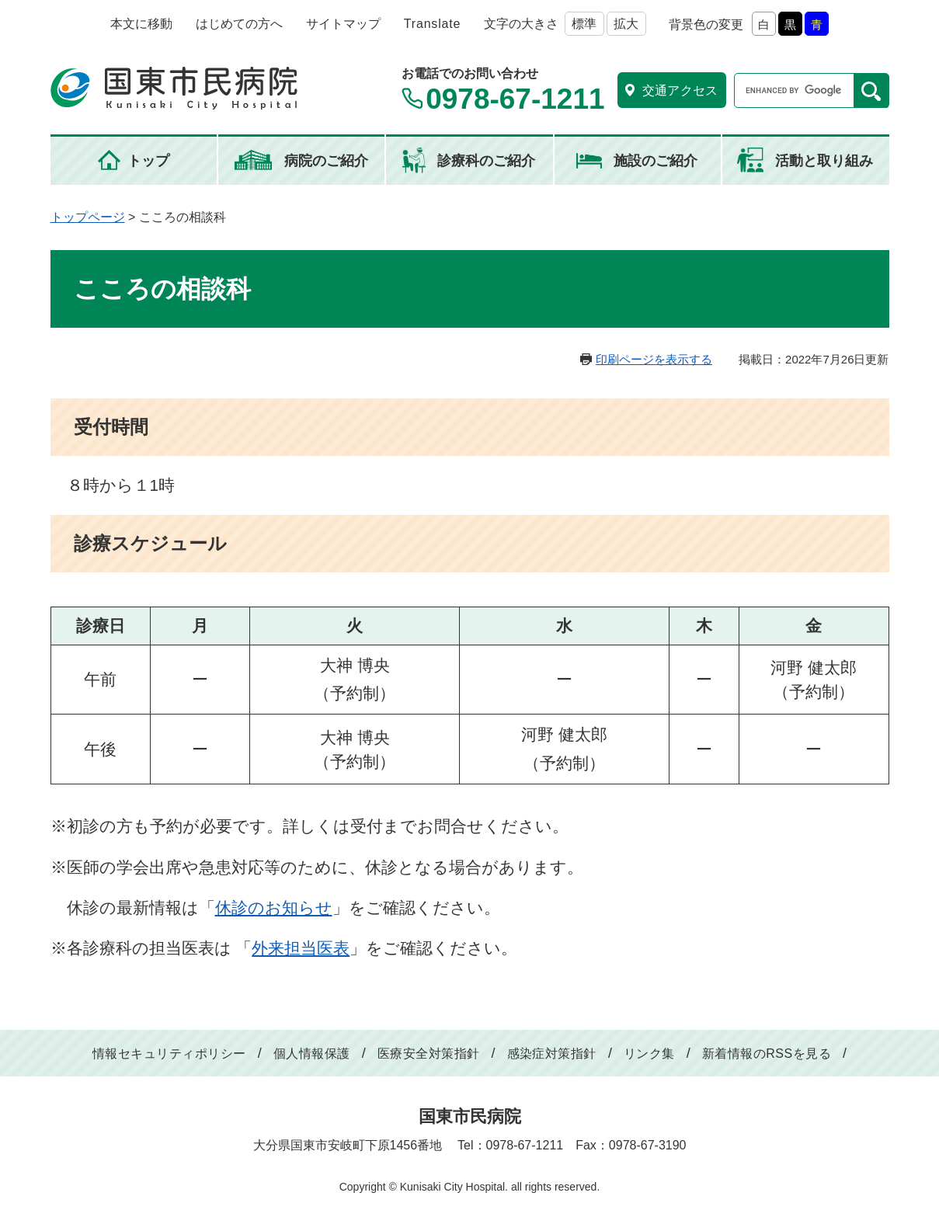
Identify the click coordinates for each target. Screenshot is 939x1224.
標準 (584, 23)
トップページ (87, 217)
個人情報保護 (311, 1053)
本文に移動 (141, 23)
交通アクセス (680, 90)
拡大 (626, 23)
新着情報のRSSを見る (766, 1053)
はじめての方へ (239, 23)
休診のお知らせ (273, 907)
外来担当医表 (301, 948)
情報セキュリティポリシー (169, 1053)
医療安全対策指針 (428, 1053)
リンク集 (649, 1053)
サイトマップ (343, 23)
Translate (432, 23)
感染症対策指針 (551, 1053)
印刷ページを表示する (654, 359)
